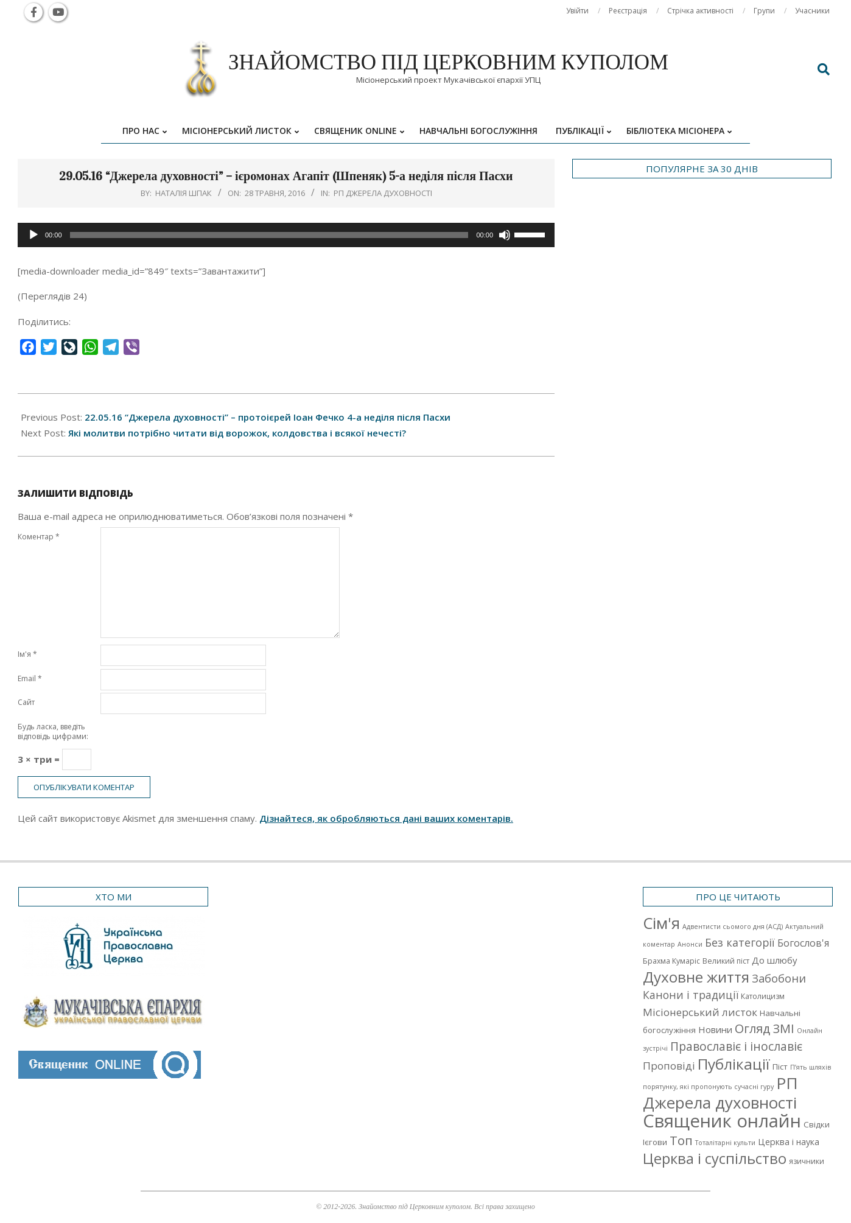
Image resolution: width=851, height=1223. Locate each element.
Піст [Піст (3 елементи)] (780, 1066)
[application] (286, 235)
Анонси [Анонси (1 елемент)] (690, 944)
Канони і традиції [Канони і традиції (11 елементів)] (690, 994)
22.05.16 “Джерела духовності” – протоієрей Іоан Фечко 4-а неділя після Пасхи (267, 417)
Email (30, 678)
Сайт (26, 702)
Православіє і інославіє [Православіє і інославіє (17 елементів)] (736, 1046)
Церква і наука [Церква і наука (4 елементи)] (788, 1142)
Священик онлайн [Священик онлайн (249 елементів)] (722, 1121)
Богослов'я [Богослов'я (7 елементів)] (803, 943)
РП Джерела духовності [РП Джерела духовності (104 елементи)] (720, 1092)
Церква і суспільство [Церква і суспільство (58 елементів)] (714, 1158)
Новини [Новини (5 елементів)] (715, 1029)
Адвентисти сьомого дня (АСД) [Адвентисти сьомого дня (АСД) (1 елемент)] (732, 926)
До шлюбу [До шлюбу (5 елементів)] (774, 960)
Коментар (39, 536)
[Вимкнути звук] (505, 235)
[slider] (269, 235)
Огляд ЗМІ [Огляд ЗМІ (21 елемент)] (764, 1028)
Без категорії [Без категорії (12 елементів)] (740, 942)
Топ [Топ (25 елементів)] (681, 1140)
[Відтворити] (33, 235)
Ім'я (27, 654)
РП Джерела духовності (383, 192)
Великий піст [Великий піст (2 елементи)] (725, 961)
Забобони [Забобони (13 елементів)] (779, 978)
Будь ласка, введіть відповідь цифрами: (53, 731)
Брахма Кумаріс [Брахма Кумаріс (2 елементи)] (671, 961)
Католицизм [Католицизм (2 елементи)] (763, 996)
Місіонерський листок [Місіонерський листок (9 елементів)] (700, 1012)
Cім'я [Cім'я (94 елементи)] (661, 923)
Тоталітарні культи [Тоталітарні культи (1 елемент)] (725, 1142)
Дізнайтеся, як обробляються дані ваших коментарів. (386, 818)
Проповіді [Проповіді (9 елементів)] (669, 1066)
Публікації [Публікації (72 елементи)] (734, 1064)
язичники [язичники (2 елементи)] (806, 1161)
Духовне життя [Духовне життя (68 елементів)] (696, 977)
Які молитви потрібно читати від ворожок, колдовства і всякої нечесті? (237, 433)
